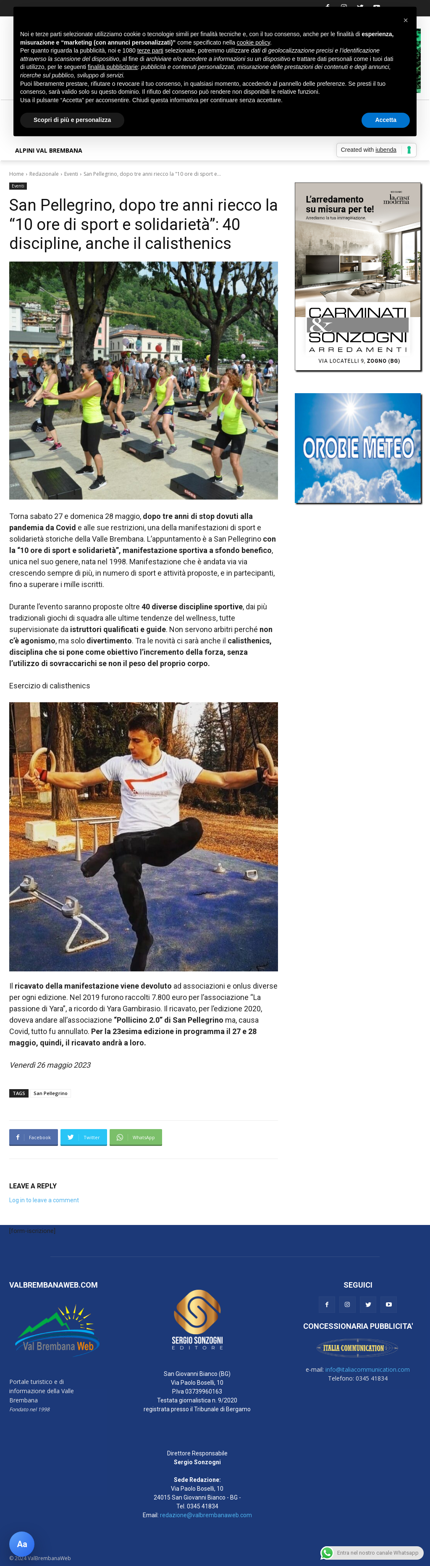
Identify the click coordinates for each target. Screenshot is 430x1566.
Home (16, 173)
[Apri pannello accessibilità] (21, 1544)
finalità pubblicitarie (113, 66)
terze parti (150, 50)
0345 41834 (202, 1506)
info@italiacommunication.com (367, 1369)
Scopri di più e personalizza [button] (72, 119)
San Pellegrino (51, 1093)
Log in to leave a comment (44, 1200)
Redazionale (44, 173)
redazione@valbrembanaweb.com (206, 1515)
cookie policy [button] (253, 42)
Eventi (71, 173)
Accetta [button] (385, 119)
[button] (405, 20)
